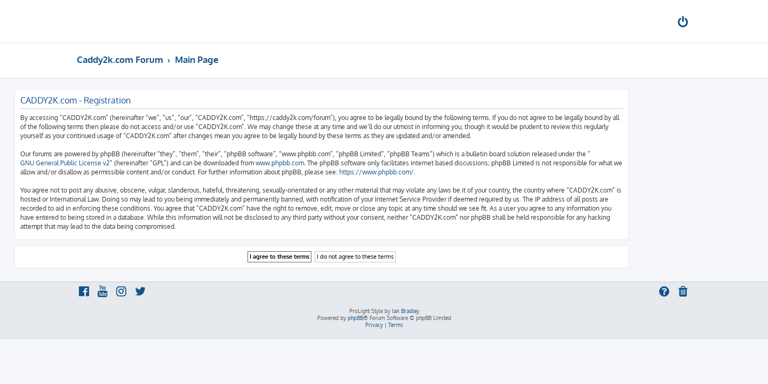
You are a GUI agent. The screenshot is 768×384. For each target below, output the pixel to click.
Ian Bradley (405, 311)
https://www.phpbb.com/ (439, 172)
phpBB (355, 318)
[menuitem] (683, 23)
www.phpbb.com (342, 163)
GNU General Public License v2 (127, 163)
